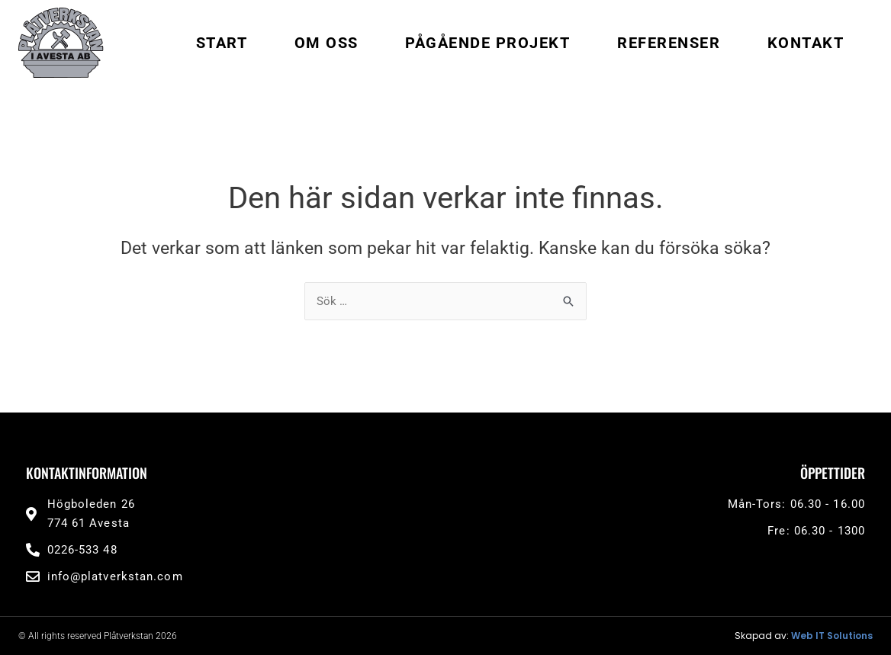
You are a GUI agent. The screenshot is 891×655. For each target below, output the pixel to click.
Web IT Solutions (832, 635)
